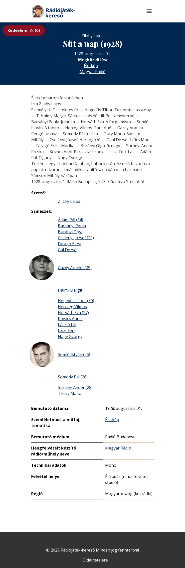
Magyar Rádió (93, 71)
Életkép (91, 65)
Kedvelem (23, 30)
